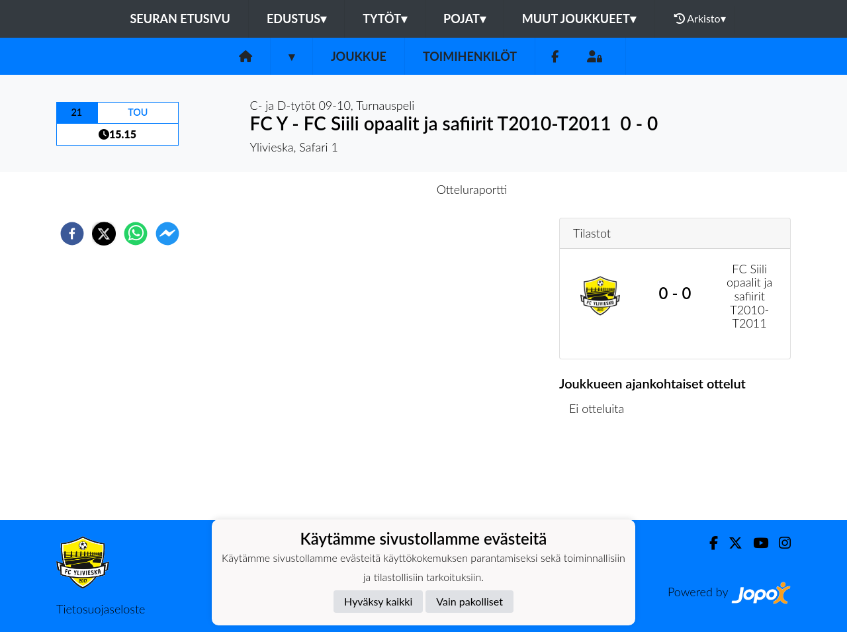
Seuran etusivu (180, 18)
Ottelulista (602, 475)
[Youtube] (755, 543)
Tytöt (385, 18)
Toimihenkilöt (470, 56)
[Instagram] (779, 543)
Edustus (296, 18)
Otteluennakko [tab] (378, 189)
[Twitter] (730, 543)
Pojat (464, 18)
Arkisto (700, 18)
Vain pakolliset (469, 601)
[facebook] (72, 234)
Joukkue (358, 56)
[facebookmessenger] (167, 234)
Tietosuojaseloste (100, 609)
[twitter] (104, 234)
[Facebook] (555, 56)
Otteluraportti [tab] (472, 189)
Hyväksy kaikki (378, 601)
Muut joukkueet (579, 18)
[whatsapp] (136, 234)
